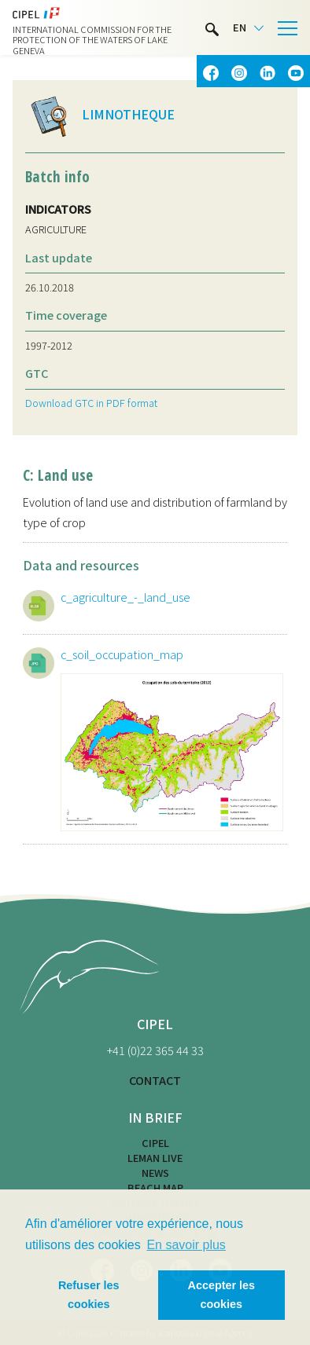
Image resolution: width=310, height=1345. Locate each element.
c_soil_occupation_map (122, 654)
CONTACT (155, 1080)
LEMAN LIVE (155, 1157)
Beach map (155, 1187)
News (155, 1172)
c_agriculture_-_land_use (125, 596)
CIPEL (155, 1142)
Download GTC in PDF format (91, 402)
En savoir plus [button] (186, 1245)
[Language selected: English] (248, 27)
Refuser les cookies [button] (89, 1294)
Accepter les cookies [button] (222, 1294)
